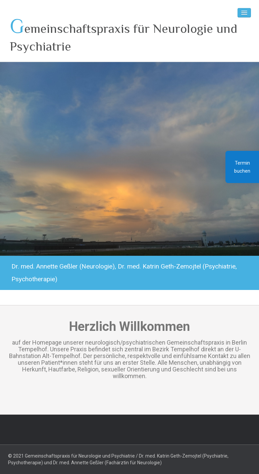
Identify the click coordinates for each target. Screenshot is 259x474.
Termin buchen (242, 167)
